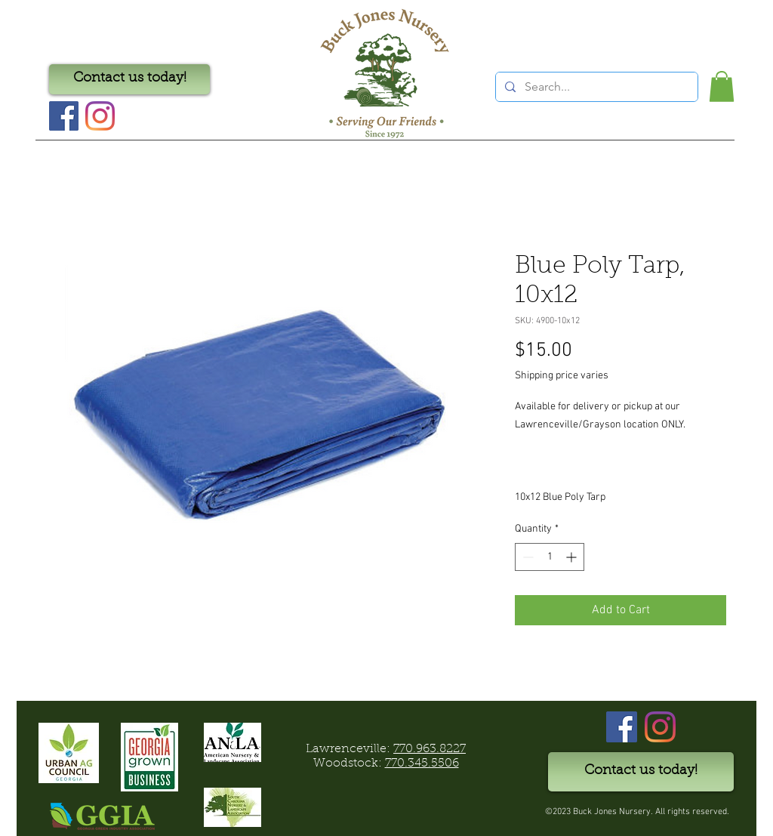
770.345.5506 (422, 763)
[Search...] (595, 86)
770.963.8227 (429, 749)
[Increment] (572, 557)
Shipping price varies (561, 375)
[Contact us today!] (129, 79)
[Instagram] (100, 116)
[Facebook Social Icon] (64, 116)
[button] (722, 86)
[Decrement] (526, 557)
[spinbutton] (549, 557)
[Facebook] (621, 726)
